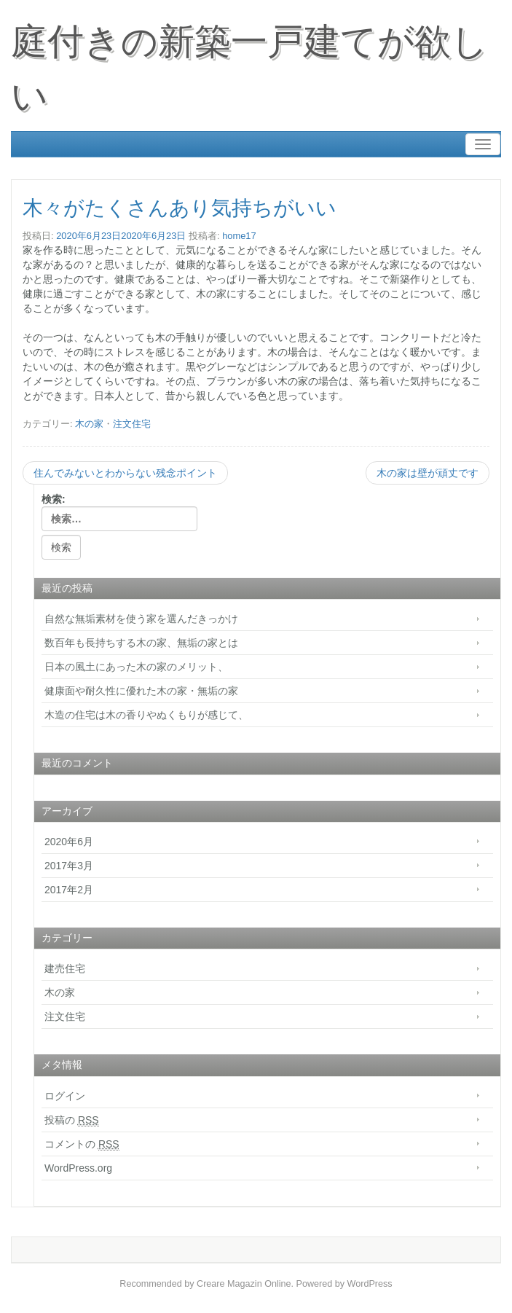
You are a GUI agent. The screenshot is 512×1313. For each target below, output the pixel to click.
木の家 (89, 423)
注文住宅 (132, 423)
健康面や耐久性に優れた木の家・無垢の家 (141, 691)
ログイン (64, 1096)
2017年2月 (68, 889)
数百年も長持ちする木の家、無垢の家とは (146, 642)
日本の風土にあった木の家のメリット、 (136, 667)
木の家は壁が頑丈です (427, 473)
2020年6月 (68, 841)
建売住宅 (64, 968)
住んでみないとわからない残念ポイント (125, 473)
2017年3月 (68, 865)
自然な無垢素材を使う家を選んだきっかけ (141, 618)
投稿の (71, 1120)
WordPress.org (78, 1168)
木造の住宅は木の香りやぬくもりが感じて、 (146, 715)
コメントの (81, 1144)
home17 (239, 235)
